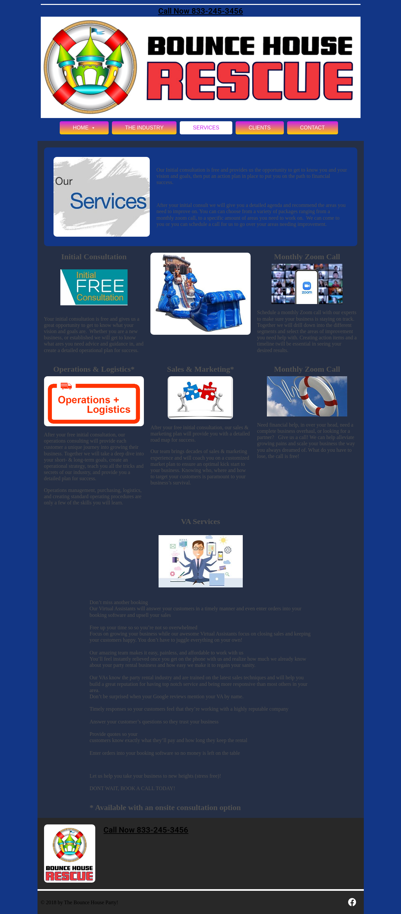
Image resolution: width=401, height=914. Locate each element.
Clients (260, 127)
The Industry (144, 127)
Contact (312, 127)
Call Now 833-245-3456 (200, 11)
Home (84, 127)
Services (206, 127)
